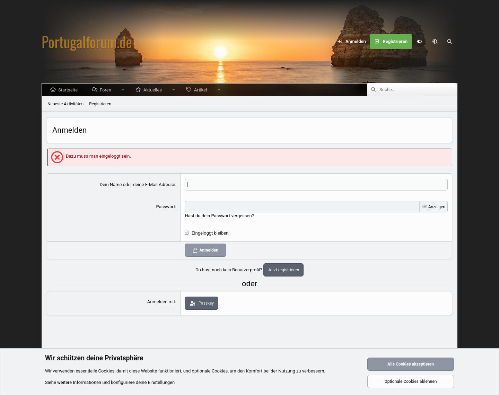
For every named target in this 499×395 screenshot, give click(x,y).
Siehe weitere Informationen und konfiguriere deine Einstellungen (110, 382)
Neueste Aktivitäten (65, 104)
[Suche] (449, 41)
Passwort (165, 206)
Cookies (106, 371)
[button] (434, 41)
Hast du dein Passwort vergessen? (219, 215)
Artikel (201, 90)
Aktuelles (154, 90)
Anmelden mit (161, 301)
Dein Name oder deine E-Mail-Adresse (137, 184)
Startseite (69, 90)
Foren (107, 90)
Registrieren (100, 104)
